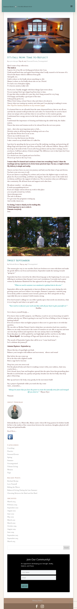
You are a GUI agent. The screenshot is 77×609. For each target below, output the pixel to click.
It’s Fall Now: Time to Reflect (27, 57)
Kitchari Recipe (12, 481)
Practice (10, 451)
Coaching (10, 448)
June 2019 (10, 532)
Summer (10, 460)
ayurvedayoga (13, 61)
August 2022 (11, 511)
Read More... (11, 431)
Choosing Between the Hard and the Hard (22, 493)
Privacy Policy (37, 600)
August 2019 (11, 529)
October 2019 (11, 526)
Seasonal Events (32, 61)
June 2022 (10, 514)
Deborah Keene (14, 264)
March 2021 (11, 520)
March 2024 (11, 501)
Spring (9, 457)
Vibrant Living (12, 466)
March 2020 (11, 523)
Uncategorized (42, 61)
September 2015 (12, 538)
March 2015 (11, 541)
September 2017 (12, 535)
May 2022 (10, 517)
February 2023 (12, 505)
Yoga (9, 473)
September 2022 (12, 508)
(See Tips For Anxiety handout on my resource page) (26, 105)
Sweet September (18, 260)
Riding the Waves (13, 487)
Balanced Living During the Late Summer (22, 490)
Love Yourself (12, 484)
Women (10, 470)
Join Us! (25, 585)
